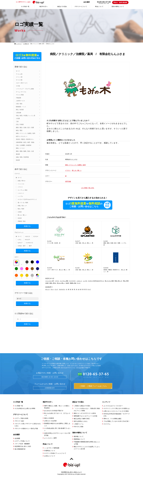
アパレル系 (19, 74)
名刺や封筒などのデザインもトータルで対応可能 (57, 434)
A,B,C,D (27, 236)
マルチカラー (37, 276)
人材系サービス (20, 100)
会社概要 (86, 2)
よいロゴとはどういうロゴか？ (113, 406)
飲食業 (18, 160)
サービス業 (19, 80)
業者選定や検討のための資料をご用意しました (57, 424)
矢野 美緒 (68, 181)
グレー (27, 262)
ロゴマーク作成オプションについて (55, 453)
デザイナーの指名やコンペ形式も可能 (26, 428)
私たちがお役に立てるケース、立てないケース (57, 414)
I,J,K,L (19, 239)
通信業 (18, 154)
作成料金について (49, 450)
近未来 (20, 218)
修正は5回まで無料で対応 (82, 418)
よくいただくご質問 (50, 438)
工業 (17, 121)
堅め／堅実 (21, 208)
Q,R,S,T (20, 242)
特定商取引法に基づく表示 (23, 446)
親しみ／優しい (22, 215)
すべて (18, 71)
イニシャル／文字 (49, 281)
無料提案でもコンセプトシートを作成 (85, 416)
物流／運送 (19, 130)
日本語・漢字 (21, 246)
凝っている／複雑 (23, 202)
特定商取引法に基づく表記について (71, 472)
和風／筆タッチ (22, 205)
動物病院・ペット (21, 106)
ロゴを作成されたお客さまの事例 (25, 408)
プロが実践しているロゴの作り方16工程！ (117, 421)
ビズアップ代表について (22, 441)
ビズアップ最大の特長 (21, 418)
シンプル (20, 196)
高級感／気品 (21, 221)
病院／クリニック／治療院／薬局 (25, 133)
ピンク (21, 269)
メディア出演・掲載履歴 (22, 443)
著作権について (78, 436)
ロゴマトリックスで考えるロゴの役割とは (117, 408)
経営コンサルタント (21, 136)
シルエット (21, 193)
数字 (30, 246)
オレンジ (16, 276)
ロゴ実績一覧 (26, 43)
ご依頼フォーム (78, 424)
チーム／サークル (21, 92)
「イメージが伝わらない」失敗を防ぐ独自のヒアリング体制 (87, 409)
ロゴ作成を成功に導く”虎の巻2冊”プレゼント (57, 429)
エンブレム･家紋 (22, 190)
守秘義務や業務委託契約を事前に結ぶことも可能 (87, 443)
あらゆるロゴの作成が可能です (53, 410)
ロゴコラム (107, 424)
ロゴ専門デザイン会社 (31, 2)
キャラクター (72, 281)
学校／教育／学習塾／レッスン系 (25, 115)
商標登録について (79, 439)
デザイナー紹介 (19, 421)
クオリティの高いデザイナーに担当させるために (28, 425)
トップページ (19, 43)
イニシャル (21, 184)
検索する (27, 226)
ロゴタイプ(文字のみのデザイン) (27, 199)
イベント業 (19, 77)
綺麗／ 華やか (52, 283)
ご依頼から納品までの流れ (82, 406)
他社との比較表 (49, 418)
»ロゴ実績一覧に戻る (87, 188)
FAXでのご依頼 (78, 426)
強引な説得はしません (81, 421)
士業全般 (18, 112)
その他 (18, 86)
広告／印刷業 (20, 124)
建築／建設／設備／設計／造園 (25, 127)
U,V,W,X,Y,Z (29, 242)
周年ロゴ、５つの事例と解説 (112, 418)
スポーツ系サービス (21, 83)
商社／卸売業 (20, 109)
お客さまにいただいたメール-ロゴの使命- (116, 411)
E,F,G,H (36, 236)
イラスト (20, 187)
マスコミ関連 (20, 94)
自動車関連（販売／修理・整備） (25, 142)
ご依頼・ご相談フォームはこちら (93, 386)
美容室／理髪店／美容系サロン (25, 139)
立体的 (20, 212)
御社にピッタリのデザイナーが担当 (85, 413)
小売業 (18, 118)
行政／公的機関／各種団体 (23, 145)
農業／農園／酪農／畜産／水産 (25, 151)
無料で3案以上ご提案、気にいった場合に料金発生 (57, 407)
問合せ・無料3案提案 (120, 2)
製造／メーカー (20, 148)
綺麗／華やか (21, 180)
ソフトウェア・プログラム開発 (25, 89)
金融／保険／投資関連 (22, 157)
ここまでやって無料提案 (51, 448)
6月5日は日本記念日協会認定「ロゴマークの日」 (117, 415)
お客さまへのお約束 (50, 421)
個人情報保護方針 (20, 449)
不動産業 (18, 98)
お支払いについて (49, 456)
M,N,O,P (27, 239)
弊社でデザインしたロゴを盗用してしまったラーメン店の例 (87, 448)
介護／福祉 (19, 103)
